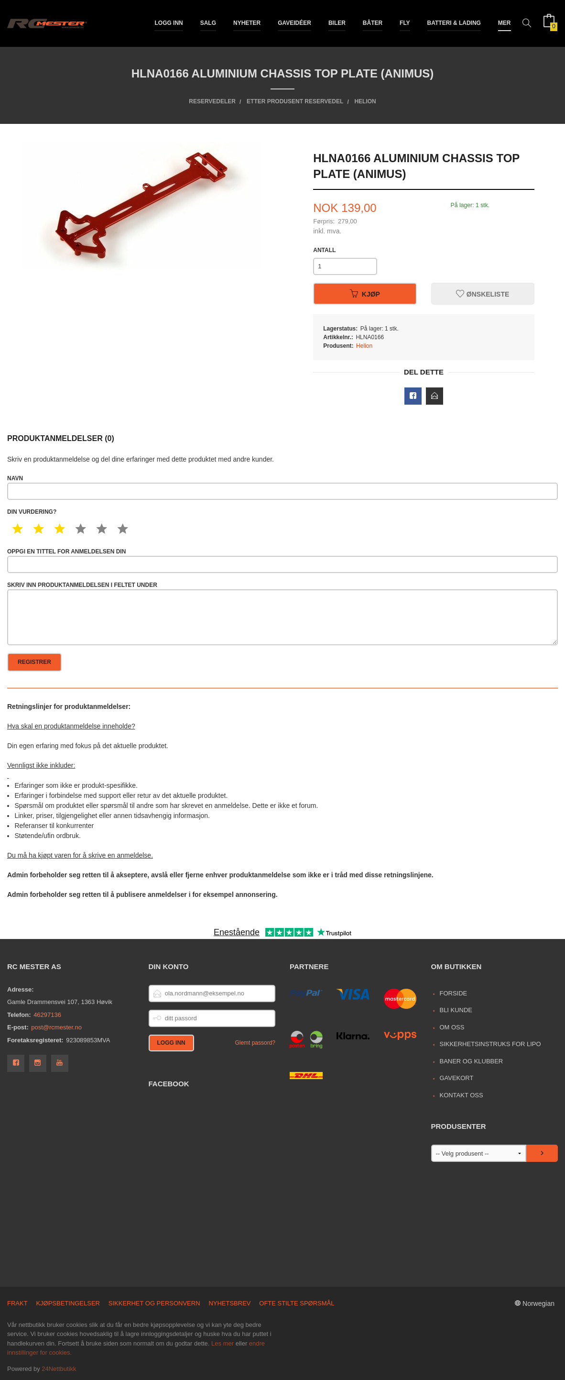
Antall (324, 250)
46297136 (47, 1014)
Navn (282, 487)
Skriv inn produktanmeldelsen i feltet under (282, 613)
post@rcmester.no (56, 1027)
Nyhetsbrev (229, 1303)
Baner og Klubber (471, 1061)
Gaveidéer (294, 23)
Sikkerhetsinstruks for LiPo (490, 1044)
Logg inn (168, 23)
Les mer (222, 1343)
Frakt (17, 1303)
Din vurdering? (31, 511)
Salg (208, 23)
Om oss (451, 1027)
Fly (405, 23)
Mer (504, 23)
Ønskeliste (482, 294)
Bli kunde (455, 1010)
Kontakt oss (461, 1095)
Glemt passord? (255, 1042)
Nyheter (247, 23)
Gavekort (456, 1078)
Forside (453, 993)
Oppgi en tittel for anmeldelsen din (282, 560)
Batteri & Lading (454, 23)
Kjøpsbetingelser (68, 1303)
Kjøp (365, 294)
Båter (372, 23)
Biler (337, 23)
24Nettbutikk (59, 1368)
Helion (364, 345)
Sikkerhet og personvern (154, 1303)
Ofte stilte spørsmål (296, 1303)
